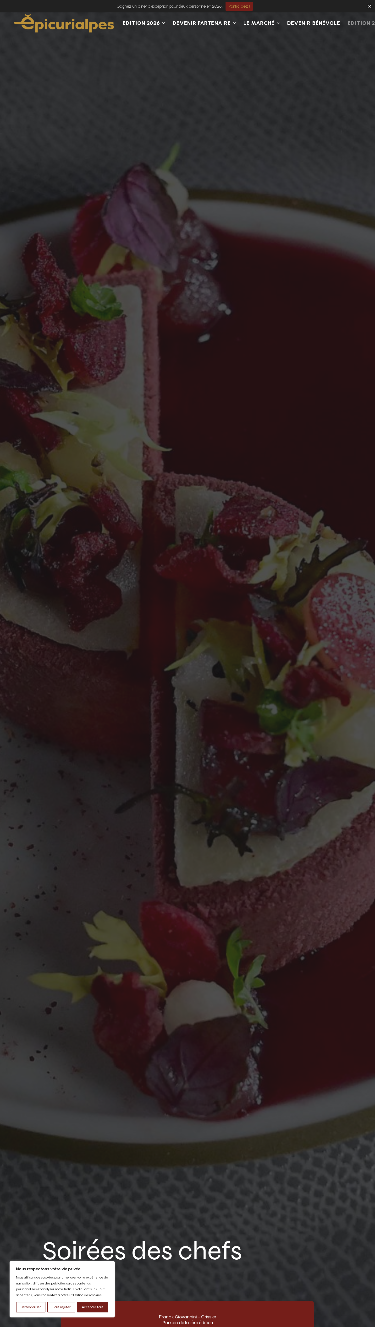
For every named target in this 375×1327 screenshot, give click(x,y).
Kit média (222, 1247)
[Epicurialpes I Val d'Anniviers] (64, 35)
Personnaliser (31, 1307)
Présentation (225, 1223)
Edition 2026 (144, 35)
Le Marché (261, 35)
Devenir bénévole (313, 35)
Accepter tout (93, 1307)
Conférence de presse (234, 1235)
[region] (62, 1289)
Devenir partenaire (204, 35)
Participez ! (239, 6)
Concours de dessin (168, 1223)
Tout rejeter (61, 1307)
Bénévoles (158, 1235)
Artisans (156, 1247)
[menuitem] (145, 35)
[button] (278, 1241)
